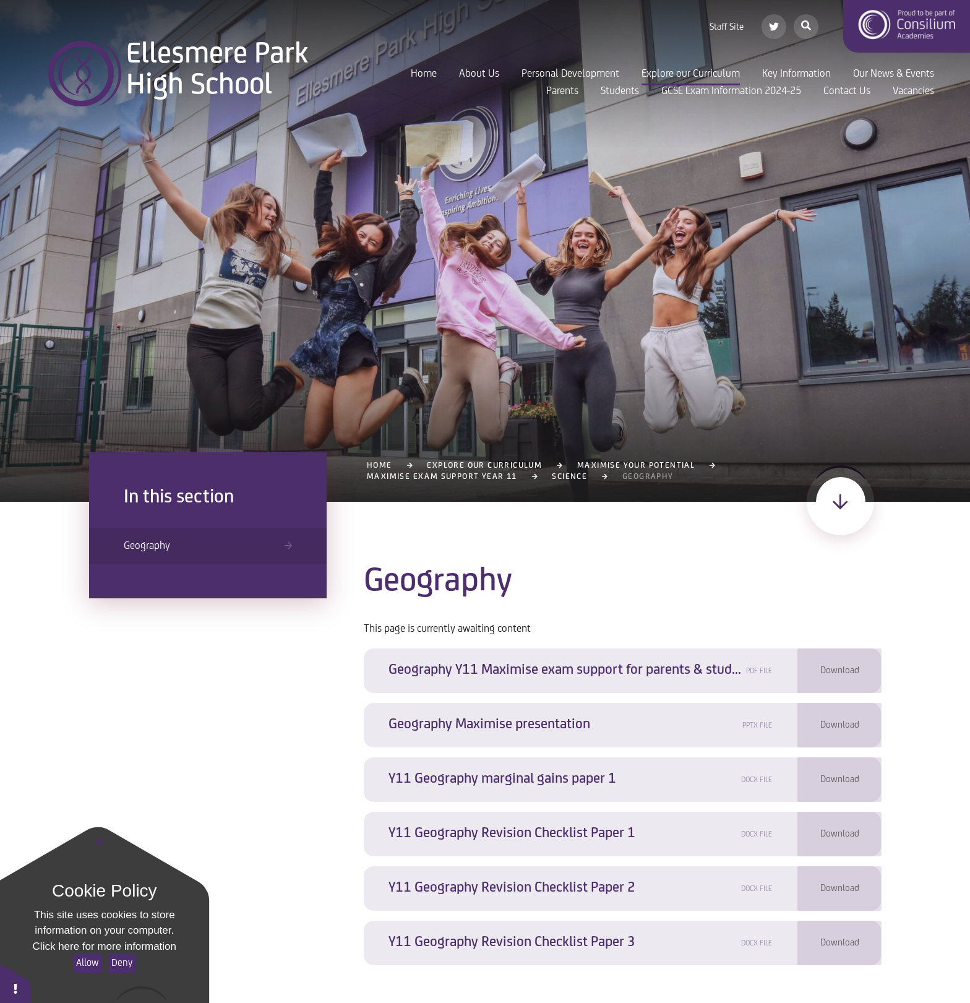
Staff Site (727, 27)
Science (569, 476)
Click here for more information (104, 946)
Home (379, 465)
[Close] (99, 842)
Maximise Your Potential (636, 465)
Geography (648, 476)
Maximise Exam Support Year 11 (442, 476)
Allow (87, 963)
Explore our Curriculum (484, 465)
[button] (15, 983)
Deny (121, 963)
